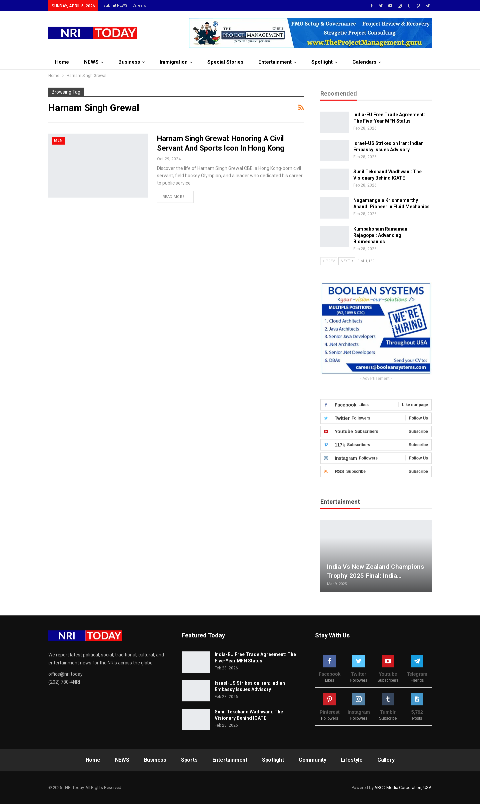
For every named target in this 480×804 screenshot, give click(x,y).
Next (347, 261)
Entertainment (275, 62)
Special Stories (225, 62)
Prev (329, 261)
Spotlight (322, 62)
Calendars (364, 62)
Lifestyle (352, 760)
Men (58, 140)
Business (129, 62)
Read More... (175, 197)
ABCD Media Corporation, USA (403, 787)
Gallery (386, 760)
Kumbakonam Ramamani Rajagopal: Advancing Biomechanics (381, 235)
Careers (139, 5)
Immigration (174, 62)
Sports (189, 760)
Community (312, 760)
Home (62, 62)
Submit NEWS (115, 5)
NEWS (91, 62)
